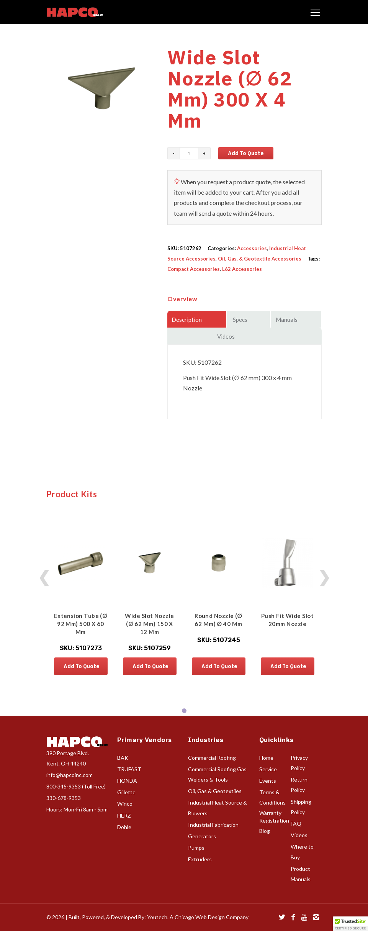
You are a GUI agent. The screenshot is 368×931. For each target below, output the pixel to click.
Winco (124, 803)
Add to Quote (246, 153)
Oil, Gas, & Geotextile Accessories (259, 259)
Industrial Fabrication (213, 824)
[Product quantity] (189, 153)
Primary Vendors (144, 740)
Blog (264, 831)
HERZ (124, 815)
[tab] (184, 710)
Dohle (124, 827)
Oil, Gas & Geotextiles (215, 791)
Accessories (252, 248)
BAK (122, 757)
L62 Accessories (242, 269)
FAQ (296, 823)
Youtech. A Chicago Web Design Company (198, 917)
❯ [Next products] (324, 576)
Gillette (126, 792)
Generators (202, 836)
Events (267, 780)
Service (268, 769)
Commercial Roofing (212, 757)
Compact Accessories (193, 269)
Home (266, 757)
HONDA (127, 780)
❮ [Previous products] (44, 576)
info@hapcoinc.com (69, 775)
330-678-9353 (63, 798)
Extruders (200, 859)
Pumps (196, 847)
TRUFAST (129, 769)
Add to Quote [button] (82, 666)
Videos (299, 835)
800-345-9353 (63, 786)
